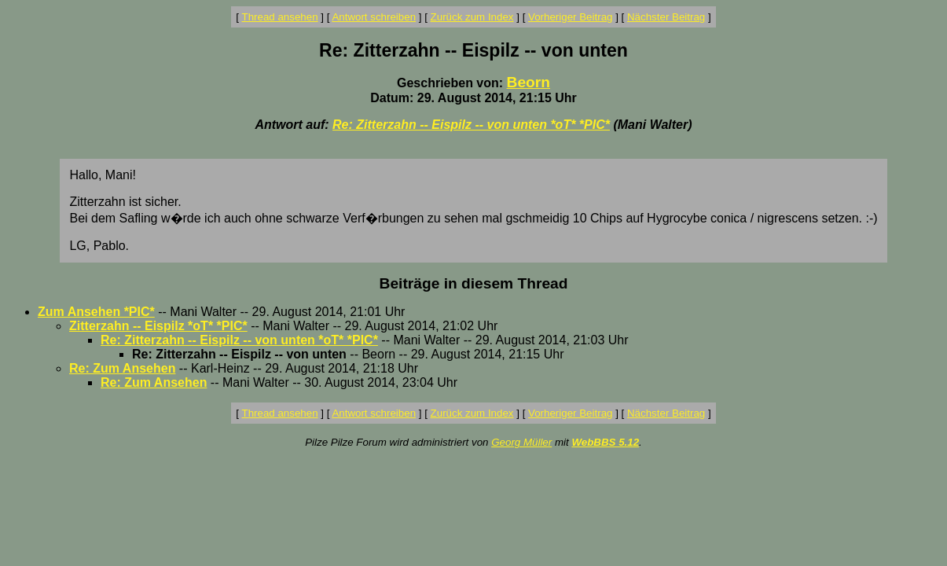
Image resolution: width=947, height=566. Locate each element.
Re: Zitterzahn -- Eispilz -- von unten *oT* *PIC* (471, 124)
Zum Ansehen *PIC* (96, 311)
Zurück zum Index (472, 17)
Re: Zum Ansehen (122, 368)
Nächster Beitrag (666, 17)
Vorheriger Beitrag (570, 17)
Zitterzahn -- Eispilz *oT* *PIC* (158, 326)
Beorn (528, 82)
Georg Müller (521, 442)
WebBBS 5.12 (605, 442)
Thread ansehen (280, 17)
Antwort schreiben (374, 17)
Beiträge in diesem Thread (474, 283)
